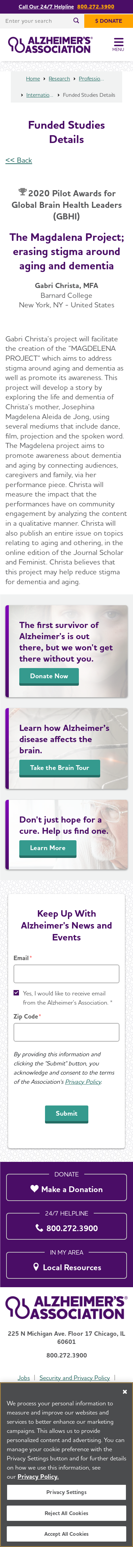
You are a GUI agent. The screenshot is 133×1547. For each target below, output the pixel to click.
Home (33, 78)
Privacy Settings (66, 1493)
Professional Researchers (93, 78)
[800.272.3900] (66, 1224)
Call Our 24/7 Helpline (46, 7)
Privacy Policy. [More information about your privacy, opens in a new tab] (38, 1477)
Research (59, 78)
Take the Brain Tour (59, 767)
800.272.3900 (95, 7)
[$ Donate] (108, 21)
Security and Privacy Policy (75, 1377)
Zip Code (26, 1016)
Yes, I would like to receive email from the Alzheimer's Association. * (68, 998)
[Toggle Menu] (118, 44)
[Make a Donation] (66, 1185)
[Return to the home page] (50, 45)
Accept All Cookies (66, 1535)
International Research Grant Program (40, 95)
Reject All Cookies (66, 1514)
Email (21, 957)
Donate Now (49, 676)
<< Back (18, 160)
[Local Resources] (66, 1263)
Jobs (24, 1377)
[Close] (124, 1393)
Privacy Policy (83, 1081)
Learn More (48, 848)
